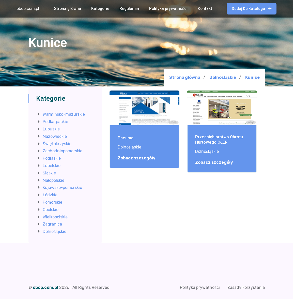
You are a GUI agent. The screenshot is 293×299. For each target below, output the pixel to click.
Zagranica (52, 224)
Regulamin (129, 9)
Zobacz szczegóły (139, 158)
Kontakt (205, 9)
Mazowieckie (55, 136)
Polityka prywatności (168, 9)
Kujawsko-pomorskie (62, 187)
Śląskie (49, 173)
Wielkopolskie (55, 217)
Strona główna (67, 9)
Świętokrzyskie (57, 143)
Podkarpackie (55, 121)
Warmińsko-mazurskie (64, 114)
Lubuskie (51, 129)
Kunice (252, 78)
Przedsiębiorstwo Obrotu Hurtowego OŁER (219, 139)
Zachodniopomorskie (62, 150)
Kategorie (100, 9)
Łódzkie (50, 194)
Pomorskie (52, 202)
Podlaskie (52, 158)
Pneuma (125, 138)
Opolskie (50, 209)
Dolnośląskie (222, 77)
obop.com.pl (28, 8)
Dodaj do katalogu (251, 9)
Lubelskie (51, 165)
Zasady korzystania (246, 287)
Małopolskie (53, 180)
